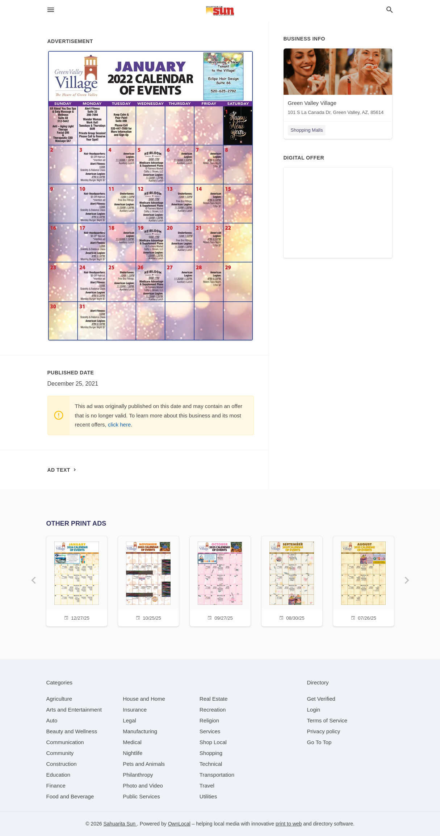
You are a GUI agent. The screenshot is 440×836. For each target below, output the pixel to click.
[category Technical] (211, 764)
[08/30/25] (292, 580)
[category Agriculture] (59, 699)
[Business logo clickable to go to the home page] (220, 11)
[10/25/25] (148, 580)
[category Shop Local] (213, 742)
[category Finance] (56, 785)
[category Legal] (129, 720)
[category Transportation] (217, 775)
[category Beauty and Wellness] (71, 731)
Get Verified (321, 699)
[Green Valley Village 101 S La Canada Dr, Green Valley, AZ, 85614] (338, 83)
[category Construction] (61, 764)
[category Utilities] (208, 796)
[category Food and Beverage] (70, 796)
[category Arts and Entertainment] (74, 709)
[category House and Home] (144, 699)
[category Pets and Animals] (144, 764)
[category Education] (58, 775)
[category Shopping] (211, 753)
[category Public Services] (141, 796)
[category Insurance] (135, 709)
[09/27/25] (220, 580)
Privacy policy (323, 731)
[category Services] (210, 731)
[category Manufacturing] (140, 731)
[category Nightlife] (132, 753)
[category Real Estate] (214, 699)
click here (119, 424)
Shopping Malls (307, 130)
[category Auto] (52, 720)
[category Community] (60, 753)
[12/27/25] (77, 580)
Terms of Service (327, 720)
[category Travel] (207, 785)
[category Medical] (132, 742)
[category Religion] (209, 720)
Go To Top (319, 742)
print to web (289, 824)
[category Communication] (65, 742)
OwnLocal (179, 824)
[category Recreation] (213, 709)
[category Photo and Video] (143, 785)
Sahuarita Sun (120, 824)
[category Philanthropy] (138, 775)
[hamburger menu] (50, 9)
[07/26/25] (364, 580)
